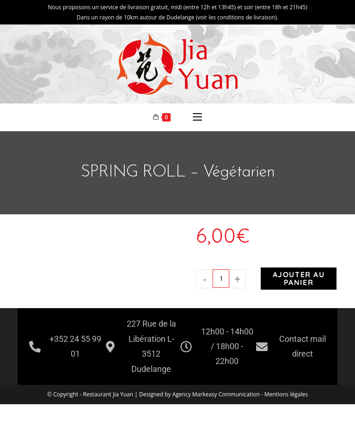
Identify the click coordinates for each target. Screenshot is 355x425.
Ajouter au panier (299, 278)
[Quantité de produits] (221, 278)
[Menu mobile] (197, 117)
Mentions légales (286, 394)
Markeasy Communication (226, 394)
